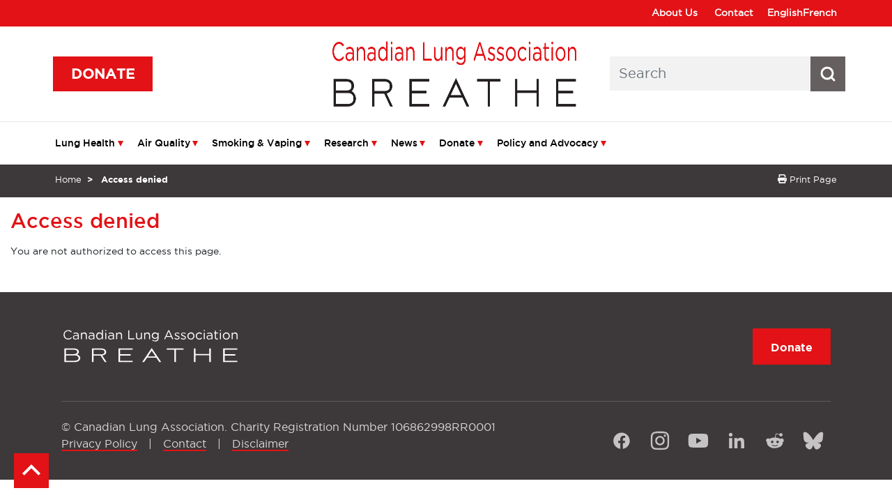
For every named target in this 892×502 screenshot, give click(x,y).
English (785, 12)
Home (68, 179)
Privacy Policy (99, 443)
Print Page (807, 179)
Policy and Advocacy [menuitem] (547, 143)
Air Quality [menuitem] (163, 143)
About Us (675, 12)
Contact (733, 12)
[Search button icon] (827, 73)
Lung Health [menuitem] (85, 143)
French (820, 12)
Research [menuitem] (346, 143)
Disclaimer (260, 443)
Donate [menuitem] (457, 143)
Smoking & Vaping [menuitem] (257, 143)
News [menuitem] (404, 143)
